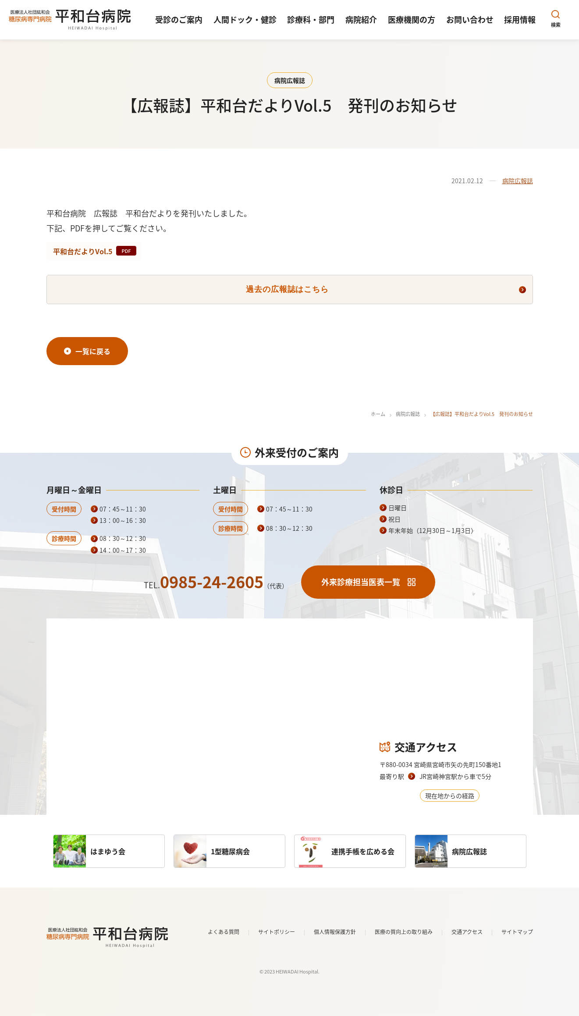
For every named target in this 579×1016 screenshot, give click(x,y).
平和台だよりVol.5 (82, 251)
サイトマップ (517, 932)
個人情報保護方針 (335, 932)
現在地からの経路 (449, 795)
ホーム (378, 414)
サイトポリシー (276, 932)
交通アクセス (467, 932)
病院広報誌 (517, 180)
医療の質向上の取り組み (404, 932)
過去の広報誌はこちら (287, 289)
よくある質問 (223, 932)
